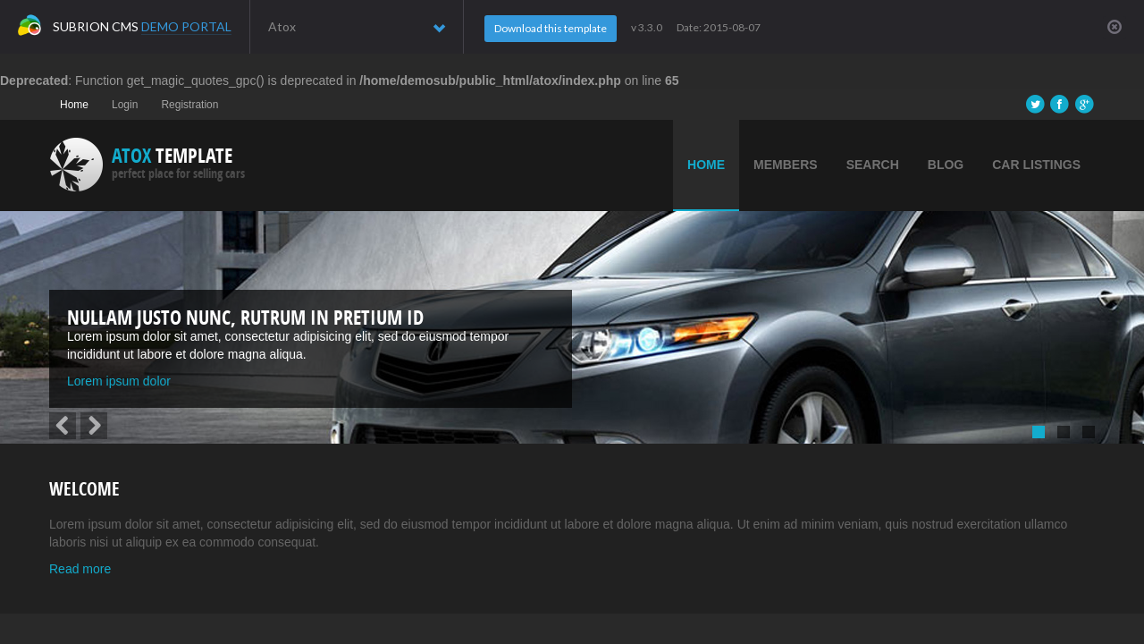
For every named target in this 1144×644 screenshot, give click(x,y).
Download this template (550, 28)
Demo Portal (186, 26)
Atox (356, 27)
